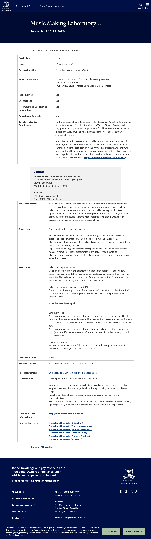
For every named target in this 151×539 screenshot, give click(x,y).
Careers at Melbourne (23, 498)
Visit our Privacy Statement (86, 533)
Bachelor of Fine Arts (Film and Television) (70, 429)
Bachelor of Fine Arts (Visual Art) (65, 439)
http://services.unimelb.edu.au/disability (105, 157)
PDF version (46, 446)
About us (16, 491)
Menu (147, 6)
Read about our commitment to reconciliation (35, 480)
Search (140, 6)
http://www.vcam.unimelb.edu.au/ (66, 413)
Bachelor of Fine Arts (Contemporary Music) (71, 426)
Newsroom (17, 511)
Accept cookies (111, 531)
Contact (16, 518)
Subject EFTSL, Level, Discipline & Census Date (73, 372)
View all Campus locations (68, 517)
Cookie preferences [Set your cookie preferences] (133, 531)
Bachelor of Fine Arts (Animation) (66, 422)
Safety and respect (22, 504)
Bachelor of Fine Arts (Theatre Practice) (69, 436)
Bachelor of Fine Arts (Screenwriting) (68, 432)
